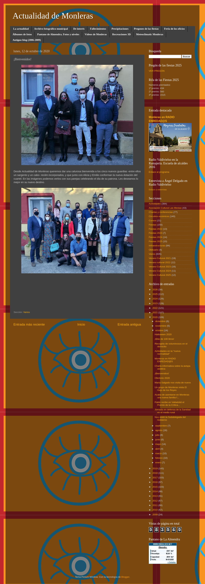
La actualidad (21, 28)
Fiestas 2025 (155, 241)
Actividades (155, 203)
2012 (155, 500)
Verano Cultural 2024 (160, 270)
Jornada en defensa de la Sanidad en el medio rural (173, 411)
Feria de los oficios (174, 28)
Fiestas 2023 (155, 233)
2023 (155, 303)
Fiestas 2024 (155, 237)
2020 (155, 317)
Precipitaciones (120, 28)
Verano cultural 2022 (159, 262)
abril (157, 449)
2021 (155, 312)
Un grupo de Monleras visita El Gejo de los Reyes (171, 388)
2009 (155, 514)
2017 (155, 477)
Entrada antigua (129, 324)
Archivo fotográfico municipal (51, 28)
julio (157, 435)
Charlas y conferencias (161, 212)
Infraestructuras (157, 245)
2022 (155, 308)
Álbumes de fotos (22, 34)
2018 (155, 473)
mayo (158, 444)
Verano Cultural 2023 (160, 266)
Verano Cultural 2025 (160, 275)
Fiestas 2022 (155, 229)
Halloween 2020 (163, 334)
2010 (155, 509)
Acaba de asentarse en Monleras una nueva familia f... (172, 396)
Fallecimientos (98, 28)
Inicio (81, 324)
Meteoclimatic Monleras (149, 34)
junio (158, 439)
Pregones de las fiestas (146, 28)
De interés (79, 28)
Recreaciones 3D (121, 34)
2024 (155, 298)
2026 (155, 289)
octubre (159, 330)
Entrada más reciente (29, 324)
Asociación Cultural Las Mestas (165, 208)
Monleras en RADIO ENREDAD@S (165, 360)
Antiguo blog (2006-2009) (27, 40)
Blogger (125, 577)
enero (158, 462)
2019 (155, 468)
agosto (159, 430)
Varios (26, 312)
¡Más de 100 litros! (164, 339)
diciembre (160, 321)
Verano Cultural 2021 (160, 258)
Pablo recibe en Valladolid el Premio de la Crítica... (169, 403)
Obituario (153, 249)
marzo (158, 453)
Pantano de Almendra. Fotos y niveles (58, 34)
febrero (159, 458)
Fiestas (152, 224)
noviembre (161, 326)
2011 (155, 505)
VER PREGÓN (156, 71)
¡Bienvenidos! (162, 373)
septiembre (161, 425)
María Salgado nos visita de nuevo (173, 382)
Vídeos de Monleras (96, 34)
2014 (155, 491)
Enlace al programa (159, 172)
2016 (155, 482)
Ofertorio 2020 (162, 378)
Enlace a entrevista (158, 189)
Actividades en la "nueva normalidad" (167, 352)
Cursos (152, 220)
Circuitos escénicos (159, 216)
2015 (155, 487)
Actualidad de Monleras (53, 15)
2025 (155, 294)
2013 (155, 496)
